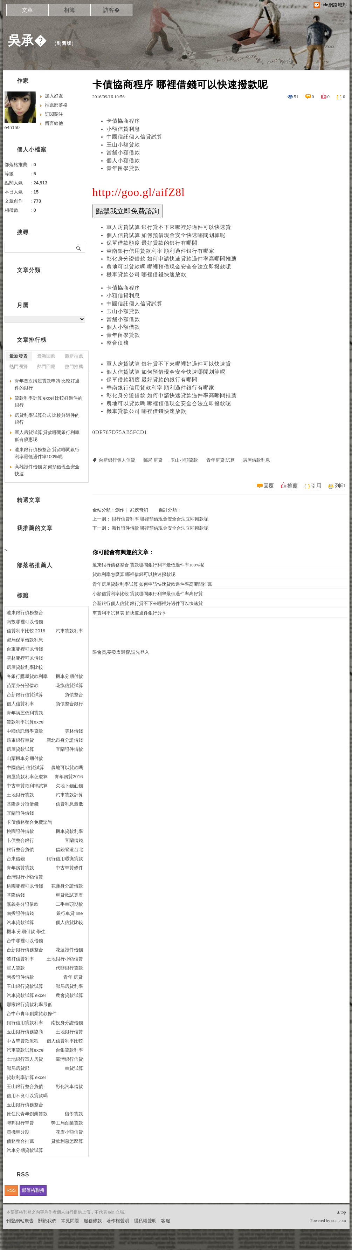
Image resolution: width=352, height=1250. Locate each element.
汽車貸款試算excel (25, 1050)
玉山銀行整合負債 (25, 1086)
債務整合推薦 (20, 1141)
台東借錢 (16, 858)
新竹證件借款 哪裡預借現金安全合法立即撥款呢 (160, 528)
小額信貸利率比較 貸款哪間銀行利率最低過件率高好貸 (147, 593)
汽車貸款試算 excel (26, 995)
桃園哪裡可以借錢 (25, 886)
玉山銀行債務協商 (25, 1031)
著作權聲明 (117, 1220)
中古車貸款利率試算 (27, 785)
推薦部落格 (56, 105)
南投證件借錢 (20, 913)
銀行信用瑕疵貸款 (65, 858)
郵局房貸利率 (69, 986)
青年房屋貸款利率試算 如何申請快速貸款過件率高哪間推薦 (152, 584)
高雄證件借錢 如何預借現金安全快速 (47, 470)
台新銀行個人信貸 (117, 460)
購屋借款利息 (256, 460)
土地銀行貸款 (20, 794)
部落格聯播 (33, 1190)
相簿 (69, 10)
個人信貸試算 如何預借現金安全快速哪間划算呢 (166, 235)
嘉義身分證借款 (23, 904)
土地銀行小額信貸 (65, 959)
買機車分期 (18, 1132)
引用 (316, 486)
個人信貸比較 (69, 922)
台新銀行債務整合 (25, 949)
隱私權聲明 (145, 1220)
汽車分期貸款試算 (25, 1150)
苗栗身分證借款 (23, 685)
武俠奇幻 (139, 509)
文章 (27, 10)
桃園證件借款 (20, 831)
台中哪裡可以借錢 (25, 940)
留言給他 (54, 123)
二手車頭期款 (69, 904)
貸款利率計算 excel (26, 1077)
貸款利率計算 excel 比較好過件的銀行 (49, 401)
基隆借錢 (16, 895)
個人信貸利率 (20, 703)
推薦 (292, 486)
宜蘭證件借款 (69, 749)
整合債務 (117, 343)
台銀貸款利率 (69, 1050)
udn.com (338, 1220)
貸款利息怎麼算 (67, 1141)
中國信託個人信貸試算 (134, 137)
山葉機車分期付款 (25, 758)
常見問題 (70, 1220)
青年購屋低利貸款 (25, 712)
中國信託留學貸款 (25, 731)
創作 (119, 509)
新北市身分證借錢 (65, 740)
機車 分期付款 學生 (26, 931)
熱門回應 (46, 366)
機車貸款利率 (69, 831)
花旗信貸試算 (69, 685)
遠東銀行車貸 (20, 740)
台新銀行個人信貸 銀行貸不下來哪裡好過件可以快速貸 (147, 603)
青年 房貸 (73, 977)
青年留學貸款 (123, 168)
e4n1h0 (12, 127)
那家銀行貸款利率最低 (29, 1004)
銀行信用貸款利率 (25, 1022)
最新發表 (18, 356)
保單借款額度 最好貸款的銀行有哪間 (152, 243)
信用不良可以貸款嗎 (27, 1095)
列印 (340, 486)
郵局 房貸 (153, 460)
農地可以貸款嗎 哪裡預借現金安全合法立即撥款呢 (169, 267)
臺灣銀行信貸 (69, 1059)
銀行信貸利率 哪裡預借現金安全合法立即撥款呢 (160, 519)
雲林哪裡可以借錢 (25, 658)
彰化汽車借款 (69, 1086)
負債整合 (74, 694)
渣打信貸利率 (20, 959)
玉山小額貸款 (123, 145)
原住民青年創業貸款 (27, 1113)
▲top (341, 1212)
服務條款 (93, 1220)
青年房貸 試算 (220, 460)
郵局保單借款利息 (25, 640)
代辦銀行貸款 (69, 968)
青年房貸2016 (69, 776)
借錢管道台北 (69, 849)
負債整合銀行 (69, 703)
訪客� (111, 10)
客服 (165, 1220)
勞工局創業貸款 (67, 1123)
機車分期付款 (69, 676)
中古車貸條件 (69, 867)
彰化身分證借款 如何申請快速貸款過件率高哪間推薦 (171, 258)
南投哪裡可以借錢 (25, 621)
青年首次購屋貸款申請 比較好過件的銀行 (47, 384)
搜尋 (79, 248)
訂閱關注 (54, 114)
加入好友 (54, 95)
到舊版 (64, 43)
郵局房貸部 (18, 1068)
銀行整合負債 (20, 849)
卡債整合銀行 (20, 840)
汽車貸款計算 (69, 794)
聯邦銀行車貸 (20, 1123)
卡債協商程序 (123, 121)
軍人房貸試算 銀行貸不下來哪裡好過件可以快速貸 (169, 227)
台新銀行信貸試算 (25, 694)
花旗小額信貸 (69, 1132)
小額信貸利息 (123, 129)
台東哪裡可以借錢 (25, 649)
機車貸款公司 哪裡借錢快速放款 (146, 274)
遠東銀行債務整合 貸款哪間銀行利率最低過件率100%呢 (148, 565)
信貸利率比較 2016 (26, 630)
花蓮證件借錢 (69, 949)
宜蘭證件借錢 (20, 813)
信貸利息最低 (69, 804)
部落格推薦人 (35, 565)
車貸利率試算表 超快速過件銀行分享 (129, 613)
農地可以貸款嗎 (67, 767)
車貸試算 (74, 1068)
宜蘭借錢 (74, 840)
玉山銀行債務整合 (25, 1104)
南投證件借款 (20, 977)
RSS (11, 1190)
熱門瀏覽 (18, 366)
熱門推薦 (74, 366)
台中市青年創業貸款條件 (32, 1013)
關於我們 (47, 1220)
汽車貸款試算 (20, 922)
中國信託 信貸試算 (25, 767)
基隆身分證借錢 (23, 804)
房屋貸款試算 (20, 749)
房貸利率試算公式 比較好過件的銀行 (47, 419)
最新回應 (46, 356)
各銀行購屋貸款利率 (27, 676)
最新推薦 (74, 356)
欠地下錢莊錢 (69, 785)
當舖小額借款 (123, 152)
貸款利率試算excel (25, 722)
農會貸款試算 (69, 995)
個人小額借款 (123, 160)
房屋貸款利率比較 (25, 667)
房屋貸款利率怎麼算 (27, 776)
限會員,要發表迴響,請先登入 (121, 652)
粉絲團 (13, 1244)
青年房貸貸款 (20, 867)
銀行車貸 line (69, 913)
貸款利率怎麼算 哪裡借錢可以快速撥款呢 (133, 574)
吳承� (27, 40)
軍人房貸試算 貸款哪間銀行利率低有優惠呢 (47, 436)
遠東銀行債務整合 (25, 612)
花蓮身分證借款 (67, 886)
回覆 (268, 486)
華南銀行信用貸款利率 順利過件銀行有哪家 (160, 251)
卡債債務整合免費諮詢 (29, 822)
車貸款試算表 (69, 895)
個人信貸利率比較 (65, 1041)
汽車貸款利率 (69, 630)
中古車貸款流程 (23, 1041)
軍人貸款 (16, 968)
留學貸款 (74, 1113)
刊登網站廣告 (20, 1220)
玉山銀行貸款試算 (25, 986)
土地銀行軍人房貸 (25, 1059)
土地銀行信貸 (69, 1031)
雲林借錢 (74, 731)
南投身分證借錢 (67, 1022)
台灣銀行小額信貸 (25, 876)
